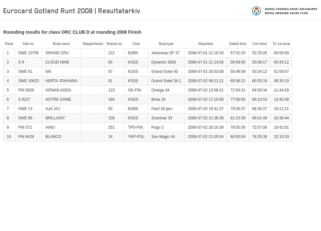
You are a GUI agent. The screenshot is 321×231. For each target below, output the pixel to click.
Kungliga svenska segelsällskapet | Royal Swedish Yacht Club (285, 10)
